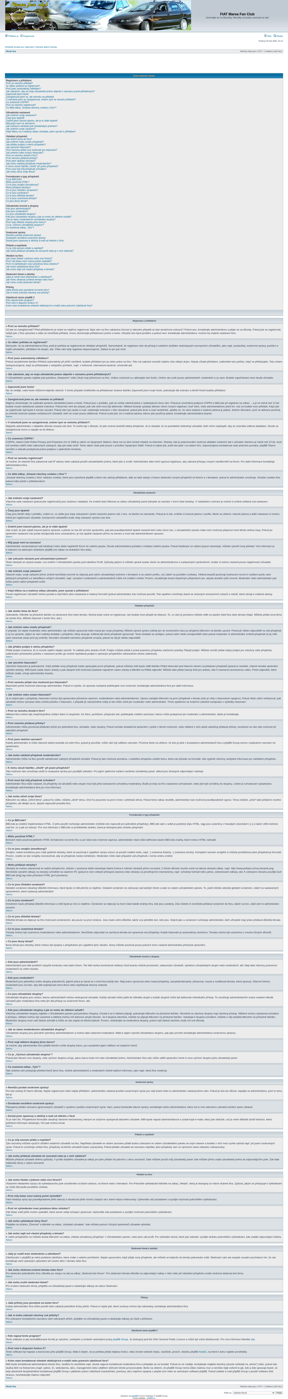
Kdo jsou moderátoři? (17, 211)
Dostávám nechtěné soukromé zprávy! (26, 238)
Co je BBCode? (14, 179)
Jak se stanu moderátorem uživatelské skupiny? (30, 219)
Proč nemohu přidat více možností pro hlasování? (31, 150)
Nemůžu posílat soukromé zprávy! (23, 235)
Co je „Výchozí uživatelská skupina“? (25, 225)
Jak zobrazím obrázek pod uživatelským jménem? (31, 126)
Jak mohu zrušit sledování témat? (23, 282)
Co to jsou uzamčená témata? (21, 198)
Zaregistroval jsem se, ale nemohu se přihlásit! (30, 96)
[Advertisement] (144, 64)
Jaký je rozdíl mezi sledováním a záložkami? (29, 277)
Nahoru (9, 336)
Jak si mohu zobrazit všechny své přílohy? (28, 292)
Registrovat (27, 36)
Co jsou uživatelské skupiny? (21, 214)
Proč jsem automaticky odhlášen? (23, 88)
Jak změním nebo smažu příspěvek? (25, 142)
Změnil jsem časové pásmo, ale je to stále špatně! (31, 120)
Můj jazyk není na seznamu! (20, 123)
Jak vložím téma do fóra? (19, 139)
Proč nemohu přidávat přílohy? (22, 158)
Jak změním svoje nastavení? (21, 115)
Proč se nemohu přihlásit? (19, 83)
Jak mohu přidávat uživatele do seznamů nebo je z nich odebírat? (40, 251)
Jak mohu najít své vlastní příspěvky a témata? (30, 269)
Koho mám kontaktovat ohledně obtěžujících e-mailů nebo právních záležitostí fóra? (49, 305)
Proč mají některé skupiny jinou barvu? (26, 222)
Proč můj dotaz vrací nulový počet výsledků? (29, 261)
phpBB (134, 1396)
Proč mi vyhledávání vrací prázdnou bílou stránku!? (32, 264)
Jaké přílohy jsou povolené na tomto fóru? (27, 290)
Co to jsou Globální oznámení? (22, 190)
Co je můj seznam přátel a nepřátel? (24, 248)
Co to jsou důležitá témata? (20, 195)
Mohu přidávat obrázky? (18, 187)
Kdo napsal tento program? (20, 300)
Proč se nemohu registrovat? (21, 105)
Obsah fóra (11, 51)
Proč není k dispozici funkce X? (22, 303)
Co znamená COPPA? (17, 102)
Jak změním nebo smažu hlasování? (25, 152)
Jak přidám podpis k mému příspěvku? (26, 144)
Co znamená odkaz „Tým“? (20, 227)
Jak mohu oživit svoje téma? (20, 171)
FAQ (267, 36)
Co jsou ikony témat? (17, 201)
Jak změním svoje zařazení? (20, 128)
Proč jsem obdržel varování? (20, 161)
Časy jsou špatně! (15, 118)
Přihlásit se (12, 36)
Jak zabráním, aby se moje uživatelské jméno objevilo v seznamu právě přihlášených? (50, 91)
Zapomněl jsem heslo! (17, 94)
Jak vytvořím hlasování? (18, 147)
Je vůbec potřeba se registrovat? (23, 86)
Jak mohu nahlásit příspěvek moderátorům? (28, 163)
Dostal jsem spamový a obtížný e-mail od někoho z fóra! (35, 240)
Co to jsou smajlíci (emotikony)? (22, 184)
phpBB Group (120, 1339)
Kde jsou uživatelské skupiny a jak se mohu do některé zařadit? (39, 216)
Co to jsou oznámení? (17, 193)
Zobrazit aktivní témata (46, 47)
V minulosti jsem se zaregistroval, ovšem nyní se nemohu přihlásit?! (41, 99)
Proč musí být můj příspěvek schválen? (26, 169)
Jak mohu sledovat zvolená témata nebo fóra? (29, 279)
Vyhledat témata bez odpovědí (19, 47)
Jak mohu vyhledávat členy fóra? (23, 266)
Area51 (202, 1351)
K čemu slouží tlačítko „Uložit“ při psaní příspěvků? (32, 166)
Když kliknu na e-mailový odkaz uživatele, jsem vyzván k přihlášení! (41, 131)
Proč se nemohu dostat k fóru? (22, 155)
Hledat (278, 36)
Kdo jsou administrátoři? (18, 208)
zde (253, 1339)
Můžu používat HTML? (17, 182)
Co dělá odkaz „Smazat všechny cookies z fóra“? (31, 107)
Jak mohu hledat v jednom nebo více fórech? (29, 258)
